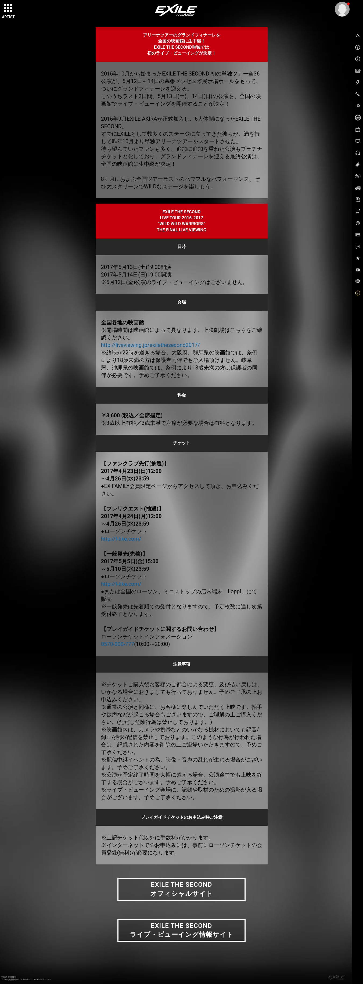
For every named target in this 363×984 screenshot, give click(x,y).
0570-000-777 (117, 644)
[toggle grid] (8, 8)
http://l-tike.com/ (121, 539)
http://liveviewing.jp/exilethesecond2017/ (150, 345)
